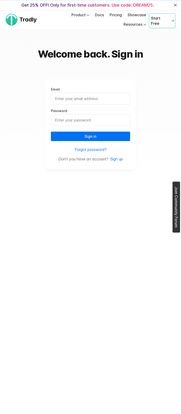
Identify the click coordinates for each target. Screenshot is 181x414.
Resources (134, 24)
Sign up (116, 159)
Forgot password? (91, 149)
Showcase (137, 15)
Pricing (116, 15)
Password (59, 111)
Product (80, 15)
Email (55, 89)
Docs (99, 15)
